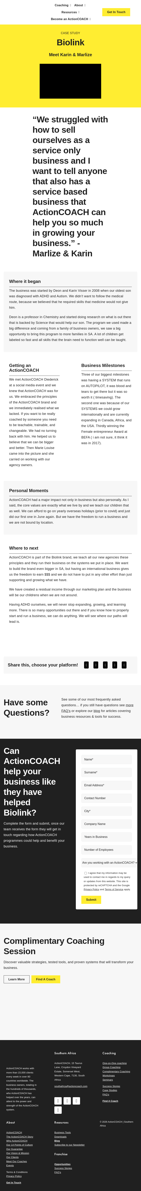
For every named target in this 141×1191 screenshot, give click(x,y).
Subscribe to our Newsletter (69, 1144)
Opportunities (62, 1164)
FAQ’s (105, 1094)
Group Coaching (111, 1067)
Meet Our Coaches (16, 1161)
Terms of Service (114, 889)
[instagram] (67, 1101)
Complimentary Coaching (116, 1071)
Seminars (107, 1079)
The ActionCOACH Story (19, 1136)
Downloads (60, 1136)
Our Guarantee (14, 1149)
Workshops (108, 1075)
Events (10, 1165)
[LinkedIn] (105, 665)
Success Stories (111, 1086)
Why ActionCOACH (16, 1140)
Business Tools (62, 1132)
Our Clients (12, 1157)
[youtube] (76, 1101)
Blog (57, 1140)
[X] (96, 665)
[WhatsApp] (114, 665)
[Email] (124, 665)
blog (97, 711)
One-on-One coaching (114, 1063)
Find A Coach (110, 1101)
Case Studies (109, 1090)
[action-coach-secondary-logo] (22, 1050)
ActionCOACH (14, 1132)
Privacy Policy (91, 889)
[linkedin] (58, 1110)
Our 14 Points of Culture (19, 1144)
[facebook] (58, 1101)
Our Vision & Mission (17, 1153)
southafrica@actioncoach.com (70, 1086)
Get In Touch (13, 1182)
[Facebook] (86, 665)
